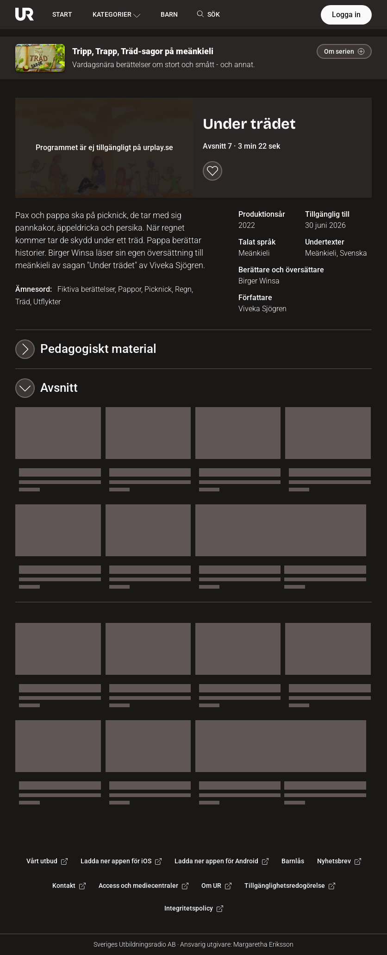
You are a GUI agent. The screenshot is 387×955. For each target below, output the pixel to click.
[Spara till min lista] (212, 171)
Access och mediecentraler (143, 885)
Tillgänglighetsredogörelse (289, 885)
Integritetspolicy (193, 908)
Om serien (344, 51)
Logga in (346, 14)
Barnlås (292, 861)
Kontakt (69, 885)
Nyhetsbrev (339, 861)
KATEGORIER (116, 15)
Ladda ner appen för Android (221, 861)
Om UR (216, 885)
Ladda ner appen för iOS (121, 861)
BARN (169, 14)
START (62, 14)
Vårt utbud (47, 861)
